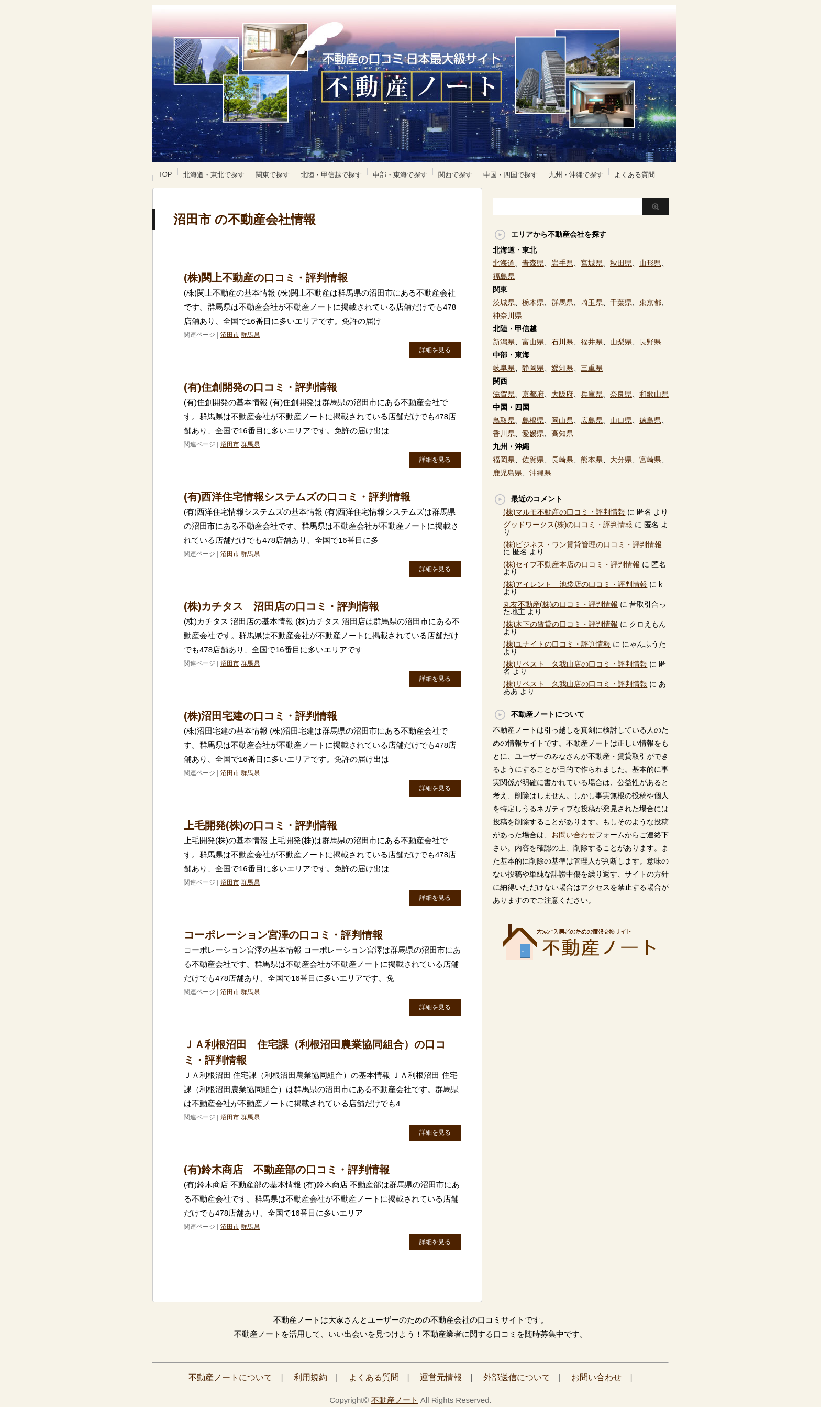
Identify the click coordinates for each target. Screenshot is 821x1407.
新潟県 (504, 341)
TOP (165, 174)
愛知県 (562, 368)
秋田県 (621, 263)
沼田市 (229, 335)
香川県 (504, 433)
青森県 (533, 263)
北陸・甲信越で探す (331, 175)
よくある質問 (634, 175)
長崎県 (562, 459)
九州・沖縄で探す (576, 175)
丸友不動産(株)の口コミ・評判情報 (560, 604)
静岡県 (533, 368)
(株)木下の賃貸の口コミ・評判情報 (560, 624)
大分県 (621, 459)
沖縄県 (540, 472)
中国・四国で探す (510, 175)
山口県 (621, 420)
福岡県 (504, 459)
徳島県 (650, 420)
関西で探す (455, 175)
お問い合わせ (573, 835)
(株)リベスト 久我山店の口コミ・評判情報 (575, 664)
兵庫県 (592, 394)
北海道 (504, 263)
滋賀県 (504, 394)
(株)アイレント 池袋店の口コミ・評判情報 (575, 584)
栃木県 (533, 302)
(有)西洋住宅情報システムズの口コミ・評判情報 (297, 497)
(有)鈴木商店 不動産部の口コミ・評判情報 (287, 1169)
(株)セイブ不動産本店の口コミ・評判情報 (571, 564)
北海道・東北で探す (214, 175)
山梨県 (621, 341)
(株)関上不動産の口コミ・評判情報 (266, 277)
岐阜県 (504, 368)
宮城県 (592, 263)
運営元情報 (441, 1377)
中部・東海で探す (400, 175)
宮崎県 (650, 459)
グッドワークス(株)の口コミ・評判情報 (568, 524)
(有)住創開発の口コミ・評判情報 (260, 387)
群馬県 (250, 335)
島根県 (533, 420)
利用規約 (310, 1377)
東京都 (650, 302)
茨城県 (504, 302)
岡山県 (562, 420)
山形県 (650, 263)
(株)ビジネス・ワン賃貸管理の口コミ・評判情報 (582, 544)
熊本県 (592, 459)
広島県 (592, 420)
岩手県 (562, 263)
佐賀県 (533, 459)
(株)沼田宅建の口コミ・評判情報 (260, 716)
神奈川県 (507, 315)
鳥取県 (504, 420)
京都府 (533, 394)
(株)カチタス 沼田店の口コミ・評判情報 (281, 606)
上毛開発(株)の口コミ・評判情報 (260, 825)
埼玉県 (592, 302)
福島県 (504, 276)
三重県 (592, 368)
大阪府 (562, 394)
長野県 (650, 341)
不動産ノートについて (230, 1377)
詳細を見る (435, 350)
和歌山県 (654, 394)
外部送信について (516, 1377)
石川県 (562, 341)
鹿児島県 (507, 472)
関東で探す (273, 175)
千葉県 (621, 302)
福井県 (592, 341)
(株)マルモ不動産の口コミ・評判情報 (564, 512)
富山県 (533, 341)
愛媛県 (533, 433)
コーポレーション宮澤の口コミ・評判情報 (283, 935)
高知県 (562, 433)
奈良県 (621, 394)
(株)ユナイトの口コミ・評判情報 (557, 644)
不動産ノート (394, 1399)
